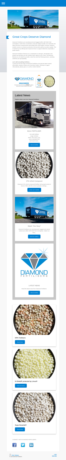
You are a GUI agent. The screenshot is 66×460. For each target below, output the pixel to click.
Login (55, 454)
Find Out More (21, 385)
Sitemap (17, 455)
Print (11, 455)
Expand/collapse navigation (33, 3)
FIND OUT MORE (34, 189)
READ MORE (34, 145)
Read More (20, 342)
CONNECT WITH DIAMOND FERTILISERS (24, 439)
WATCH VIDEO (34, 236)
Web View (54, 455)
